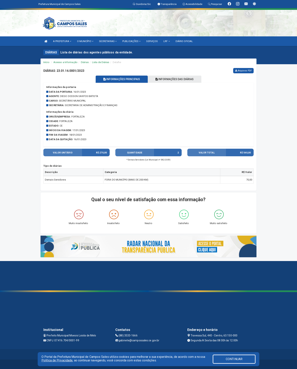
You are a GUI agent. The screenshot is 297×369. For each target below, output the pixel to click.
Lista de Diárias (100, 62)
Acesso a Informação (65, 62)
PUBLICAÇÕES (131, 41)
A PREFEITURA (62, 41)
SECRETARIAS (108, 41)
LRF (166, 41)
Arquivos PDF (243, 70)
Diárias (85, 62)
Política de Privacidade (57, 360)
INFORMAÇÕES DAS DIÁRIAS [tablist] (175, 79)
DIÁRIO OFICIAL (184, 41)
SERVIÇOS (152, 41)
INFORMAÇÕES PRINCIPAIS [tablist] (121, 79)
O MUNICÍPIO (85, 41)
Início (46, 62)
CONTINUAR (234, 359)
